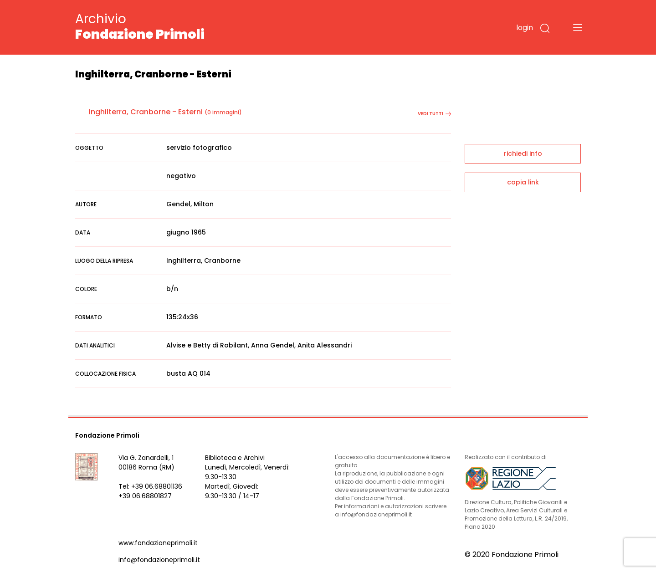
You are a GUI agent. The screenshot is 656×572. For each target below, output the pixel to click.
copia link (523, 182)
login (524, 27)
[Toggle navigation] (578, 27)
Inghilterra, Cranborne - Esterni (146, 112)
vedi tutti (434, 113)
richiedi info (523, 153)
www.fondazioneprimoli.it (158, 542)
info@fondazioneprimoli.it (159, 559)
